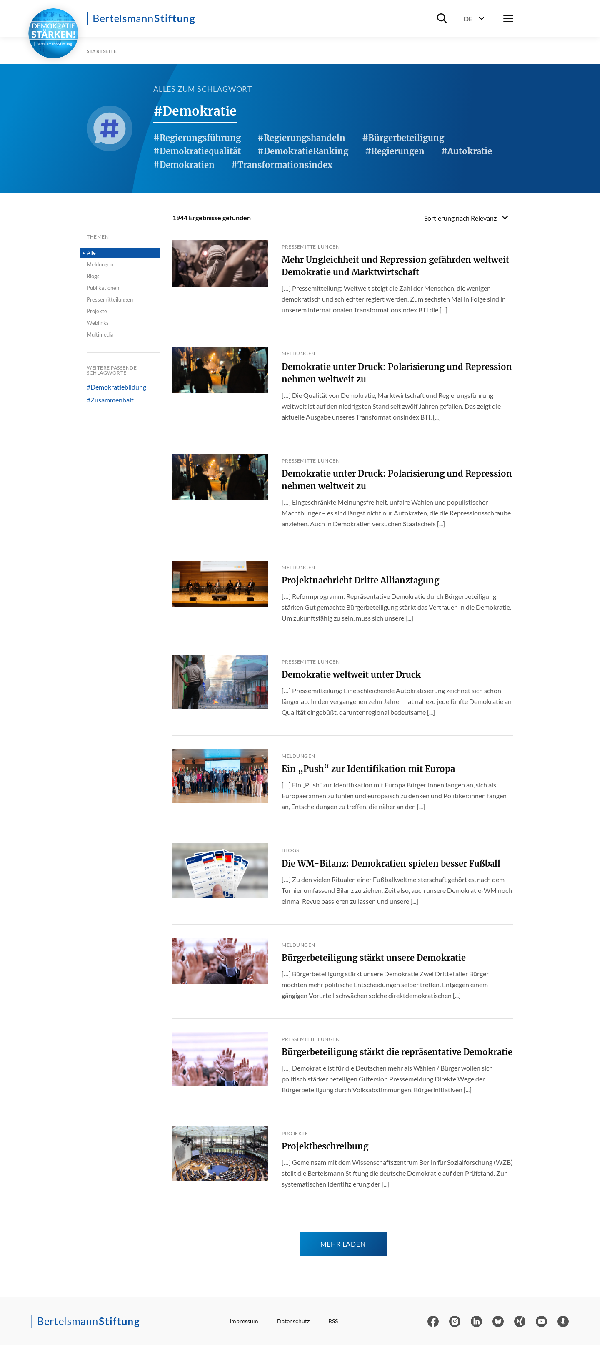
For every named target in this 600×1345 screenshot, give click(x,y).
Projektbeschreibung (325, 1146)
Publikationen (103, 287)
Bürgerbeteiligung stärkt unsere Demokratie (374, 958)
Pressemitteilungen (110, 299)
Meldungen (100, 264)
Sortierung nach (460, 218)
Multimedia (100, 334)
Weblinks (98, 322)
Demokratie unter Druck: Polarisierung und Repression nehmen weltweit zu (397, 373)
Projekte (97, 311)
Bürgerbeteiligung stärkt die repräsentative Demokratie (397, 1052)
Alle (91, 252)
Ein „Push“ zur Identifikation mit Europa (368, 769)
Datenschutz (293, 1321)
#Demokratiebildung (116, 387)
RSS (333, 1321)
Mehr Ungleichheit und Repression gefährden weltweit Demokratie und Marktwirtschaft (395, 265)
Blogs (93, 276)
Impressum (244, 1321)
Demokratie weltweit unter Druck (351, 674)
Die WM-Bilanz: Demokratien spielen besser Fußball (391, 863)
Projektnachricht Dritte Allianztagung (360, 580)
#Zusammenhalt (110, 400)
